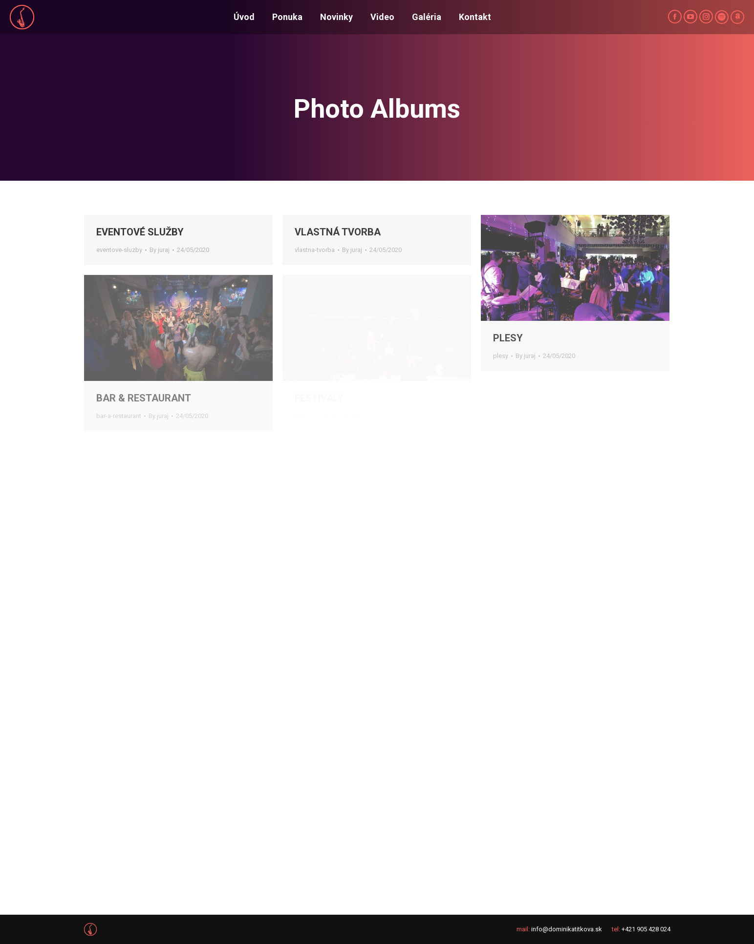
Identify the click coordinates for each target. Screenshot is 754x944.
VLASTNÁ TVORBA (338, 232)
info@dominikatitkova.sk (566, 929)
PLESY (508, 338)
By (160, 249)
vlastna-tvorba (315, 249)
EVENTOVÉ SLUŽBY (140, 232)
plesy (500, 355)
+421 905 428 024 (646, 929)
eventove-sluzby (119, 249)
